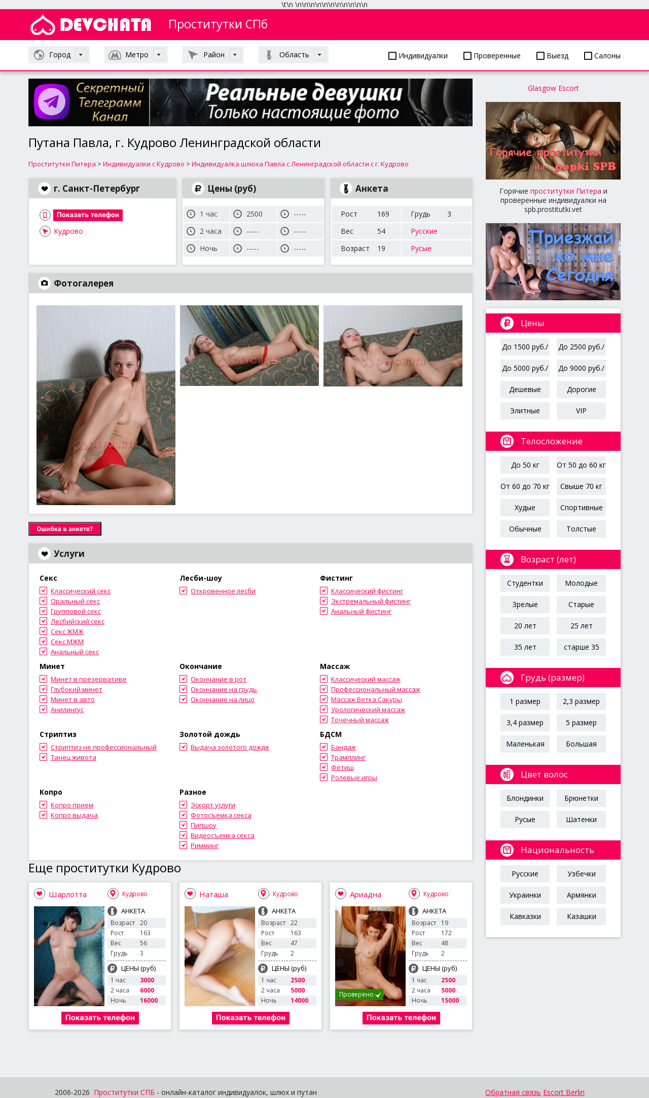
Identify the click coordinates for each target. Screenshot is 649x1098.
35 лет (525, 647)
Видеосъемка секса (223, 835)
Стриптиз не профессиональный (104, 747)
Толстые (581, 529)
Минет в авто (73, 699)
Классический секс (81, 590)
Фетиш (342, 767)
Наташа (213, 894)
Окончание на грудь (224, 689)
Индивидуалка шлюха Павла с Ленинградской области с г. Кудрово (300, 163)
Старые (581, 604)
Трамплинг (348, 757)
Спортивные (581, 507)
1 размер (525, 701)
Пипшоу (204, 825)
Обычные (525, 529)
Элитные (525, 410)
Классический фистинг (367, 590)
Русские (424, 231)
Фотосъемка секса (221, 815)
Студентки (525, 583)
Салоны (602, 55)
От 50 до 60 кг (581, 465)
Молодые (581, 583)
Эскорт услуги (213, 804)
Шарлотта (68, 894)
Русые (421, 248)
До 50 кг (525, 465)
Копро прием (72, 804)
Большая (581, 744)
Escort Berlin (564, 1092)
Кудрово (68, 231)
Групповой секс (76, 611)
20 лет (525, 625)
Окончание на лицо (223, 699)
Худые (525, 507)
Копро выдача (74, 815)
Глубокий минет (76, 689)
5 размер (581, 722)
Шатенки (581, 819)
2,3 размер (581, 701)
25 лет (581, 625)
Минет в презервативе (89, 679)
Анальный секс (75, 651)
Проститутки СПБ (124, 1092)
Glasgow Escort (553, 88)
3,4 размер (525, 722)
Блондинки (525, 798)
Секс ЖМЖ (67, 631)
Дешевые (525, 389)
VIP (581, 410)
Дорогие (581, 389)
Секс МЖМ (67, 641)
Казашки (581, 916)
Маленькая (525, 744)
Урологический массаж (368, 709)
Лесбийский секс (77, 621)
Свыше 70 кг (581, 486)
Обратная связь (513, 1092)
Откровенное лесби (223, 590)
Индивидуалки (418, 55)
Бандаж (343, 747)
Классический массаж (366, 679)
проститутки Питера (565, 191)
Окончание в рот (218, 679)
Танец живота (73, 757)
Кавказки (525, 916)
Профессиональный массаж (375, 689)
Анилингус (67, 709)
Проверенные (492, 55)
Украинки (525, 895)
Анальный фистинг (361, 611)
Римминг (205, 845)
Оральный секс (75, 601)
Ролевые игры (354, 777)
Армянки (581, 895)
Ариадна (365, 894)
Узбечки (581, 873)
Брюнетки (581, 798)
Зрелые (525, 604)
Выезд (552, 55)
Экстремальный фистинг (371, 601)
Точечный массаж (360, 719)
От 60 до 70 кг (525, 486)
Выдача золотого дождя (230, 747)
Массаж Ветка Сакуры (366, 699)
